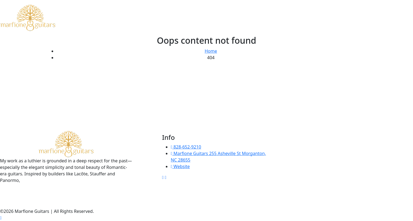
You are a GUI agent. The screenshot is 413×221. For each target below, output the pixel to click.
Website (180, 166)
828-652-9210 (186, 147)
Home (211, 51)
